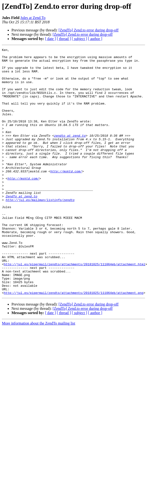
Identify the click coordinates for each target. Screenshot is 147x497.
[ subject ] (79, 39)
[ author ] (95, 39)
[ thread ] (64, 39)
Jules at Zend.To (32, 18)
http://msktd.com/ (66, 196)
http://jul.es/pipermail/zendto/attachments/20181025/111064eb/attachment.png (73, 342)
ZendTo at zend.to (21, 226)
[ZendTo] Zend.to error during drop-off (88, 30)
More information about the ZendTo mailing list (38, 373)
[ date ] (50, 39)
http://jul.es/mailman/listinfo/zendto (40, 230)
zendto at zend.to (70, 153)
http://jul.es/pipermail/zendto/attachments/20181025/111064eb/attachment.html (74, 308)
